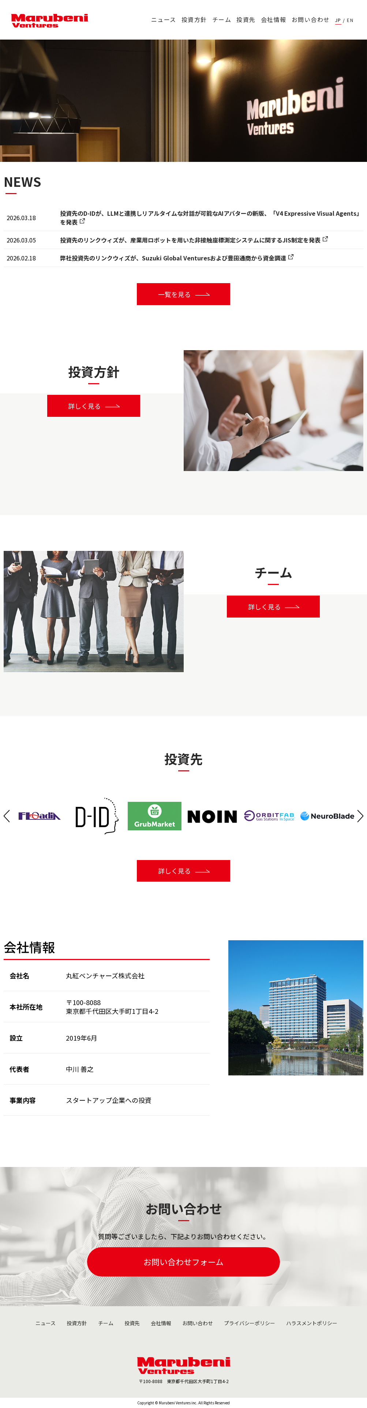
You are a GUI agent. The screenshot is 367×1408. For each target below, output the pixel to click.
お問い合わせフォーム (183, 1262)
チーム (222, 19)
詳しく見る (84, 406)
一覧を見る (174, 294)
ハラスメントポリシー (311, 1323)
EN (350, 20)
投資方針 (194, 19)
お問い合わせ (311, 19)
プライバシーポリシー (249, 1323)
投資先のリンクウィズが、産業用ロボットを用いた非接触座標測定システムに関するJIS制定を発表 (190, 240)
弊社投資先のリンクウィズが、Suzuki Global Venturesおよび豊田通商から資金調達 (173, 257)
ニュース (163, 19)
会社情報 (274, 19)
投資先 (246, 19)
